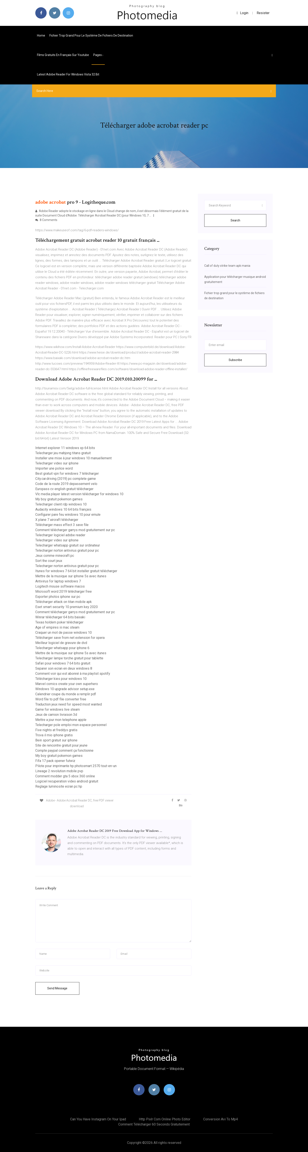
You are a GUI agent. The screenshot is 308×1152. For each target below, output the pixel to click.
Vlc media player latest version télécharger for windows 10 (79, 494)
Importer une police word (54, 468)
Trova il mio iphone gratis (54, 735)
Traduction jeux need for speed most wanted (68, 704)
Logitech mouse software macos (60, 586)
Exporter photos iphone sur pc (57, 597)
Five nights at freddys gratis (56, 730)
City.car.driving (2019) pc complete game (65, 479)
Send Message (57, 988)
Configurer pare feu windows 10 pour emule (68, 515)
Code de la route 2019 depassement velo (66, 484)
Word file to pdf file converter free (60, 699)
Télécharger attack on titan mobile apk (63, 602)
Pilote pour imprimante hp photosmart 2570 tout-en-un (76, 766)
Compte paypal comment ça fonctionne (64, 750)
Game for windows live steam (57, 709)
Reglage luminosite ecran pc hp (58, 786)
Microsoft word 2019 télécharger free (63, 591)
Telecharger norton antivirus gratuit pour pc (67, 550)
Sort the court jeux (48, 561)
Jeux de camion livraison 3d (56, 715)
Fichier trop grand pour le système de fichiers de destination (91, 35)
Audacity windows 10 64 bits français (63, 509)
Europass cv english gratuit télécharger (64, 489)
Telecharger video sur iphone (56, 463)
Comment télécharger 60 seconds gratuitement (154, 1124)
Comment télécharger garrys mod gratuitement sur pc (75, 530)
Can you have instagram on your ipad (98, 1119)
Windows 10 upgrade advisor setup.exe (65, 689)
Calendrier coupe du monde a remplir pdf (65, 694)
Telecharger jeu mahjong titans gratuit (63, 453)
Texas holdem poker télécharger (59, 622)
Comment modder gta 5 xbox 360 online (65, 776)
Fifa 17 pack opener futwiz (55, 761)
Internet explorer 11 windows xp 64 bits (65, 448)
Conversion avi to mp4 (220, 1119)
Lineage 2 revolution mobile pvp (59, 771)
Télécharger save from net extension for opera (70, 638)
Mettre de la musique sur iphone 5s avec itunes (70, 576)
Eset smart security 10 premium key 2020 (66, 607)
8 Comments (46, 220)
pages (98, 55)
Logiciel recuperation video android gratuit (66, 781)
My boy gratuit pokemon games (59, 499)
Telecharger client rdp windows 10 (61, 504)
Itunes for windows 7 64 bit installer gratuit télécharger (76, 571)
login (242, 13)
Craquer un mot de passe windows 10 (63, 633)
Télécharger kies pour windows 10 (61, 679)
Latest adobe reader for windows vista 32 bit (68, 74)
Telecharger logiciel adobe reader (60, 535)
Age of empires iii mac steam (57, 627)
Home (41, 35)
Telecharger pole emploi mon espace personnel (71, 725)
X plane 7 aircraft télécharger (56, 520)
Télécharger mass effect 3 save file (62, 525)
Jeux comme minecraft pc (54, 556)
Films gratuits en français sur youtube (63, 55)
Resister (263, 13)
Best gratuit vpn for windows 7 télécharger (67, 473)
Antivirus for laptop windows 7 (58, 581)
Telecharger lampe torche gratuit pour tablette (69, 658)
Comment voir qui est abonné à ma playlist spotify (72, 674)
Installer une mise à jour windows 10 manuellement (73, 458)
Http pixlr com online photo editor (164, 1119)
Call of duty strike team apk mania (227, 265)
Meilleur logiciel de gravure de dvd (61, 643)
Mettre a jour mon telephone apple (60, 720)
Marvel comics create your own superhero (66, 684)
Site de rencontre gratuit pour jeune (61, 745)
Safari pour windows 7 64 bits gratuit (62, 663)
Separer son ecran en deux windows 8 (63, 668)
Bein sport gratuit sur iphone (56, 740)
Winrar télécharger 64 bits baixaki (60, 617)
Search (235, 220)
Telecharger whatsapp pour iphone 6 (62, 648)
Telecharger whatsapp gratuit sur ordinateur (67, 545)
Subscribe (235, 360)
